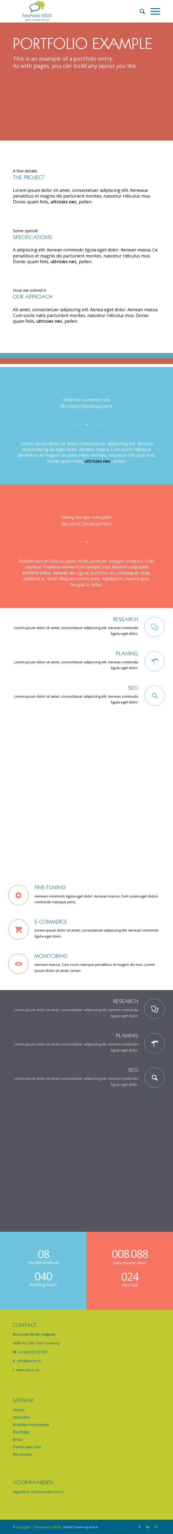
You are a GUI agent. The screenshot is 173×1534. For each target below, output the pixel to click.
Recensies (22, 1454)
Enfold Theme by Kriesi (80, 1527)
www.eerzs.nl (27, 1369)
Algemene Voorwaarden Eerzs (38, 1491)
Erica (17, 1439)
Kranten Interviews (31, 1424)
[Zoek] (139, 11)
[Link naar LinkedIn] (148, 1527)
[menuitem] (139, 11)
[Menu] (152, 11)
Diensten (21, 1417)
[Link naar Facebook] (139, 1527)
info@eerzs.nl (29, 1360)
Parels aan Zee (27, 1446)
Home (19, 1409)
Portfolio (21, 1432)
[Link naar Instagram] (156, 1527)
